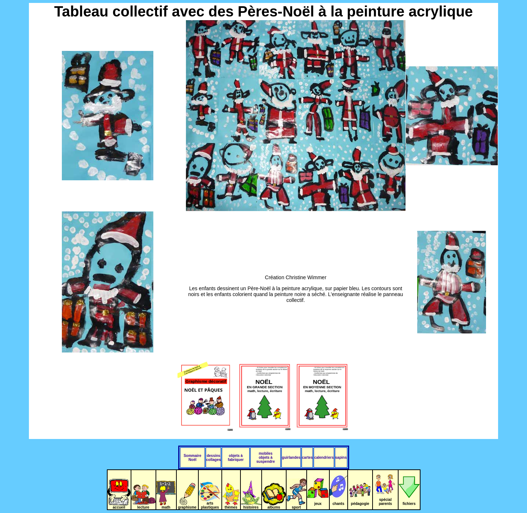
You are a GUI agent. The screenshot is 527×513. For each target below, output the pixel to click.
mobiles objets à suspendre (266, 457)
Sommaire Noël (192, 458)
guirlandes (291, 457)
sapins (341, 457)
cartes (307, 457)
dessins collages (213, 458)
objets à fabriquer (236, 458)
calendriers (323, 457)
